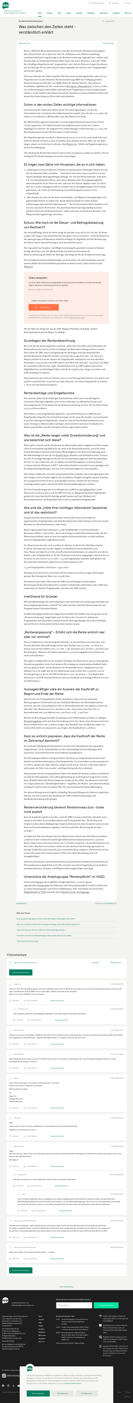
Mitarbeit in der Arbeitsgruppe (75, 892)
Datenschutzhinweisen (72, 1383)
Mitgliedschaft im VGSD (35, 892)
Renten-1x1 (72, 144)
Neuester (95, 962)
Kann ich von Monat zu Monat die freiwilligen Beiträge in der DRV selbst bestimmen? (48, 924)
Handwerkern (62, 455)
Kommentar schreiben (20, 972)
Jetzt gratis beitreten (106, 1305)
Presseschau (43, 885)
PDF (59, 82)
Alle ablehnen (62, 1393)
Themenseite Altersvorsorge (27, 941)
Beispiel (28, 266)
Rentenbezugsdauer (33, 721)
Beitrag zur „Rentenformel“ (79, 86)
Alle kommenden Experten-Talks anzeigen (70, 1343)
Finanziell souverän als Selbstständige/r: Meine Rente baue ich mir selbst (44, 935)
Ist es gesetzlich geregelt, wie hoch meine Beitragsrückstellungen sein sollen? (46, 919)
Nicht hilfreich (32, 1000)
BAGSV (20, 1344)
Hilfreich (15, 1000)
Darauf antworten (57, 1000)
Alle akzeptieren (38, 1393)
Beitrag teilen (22, 903)
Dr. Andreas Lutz (110, 903)
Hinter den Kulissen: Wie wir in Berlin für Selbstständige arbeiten (41, 930)
